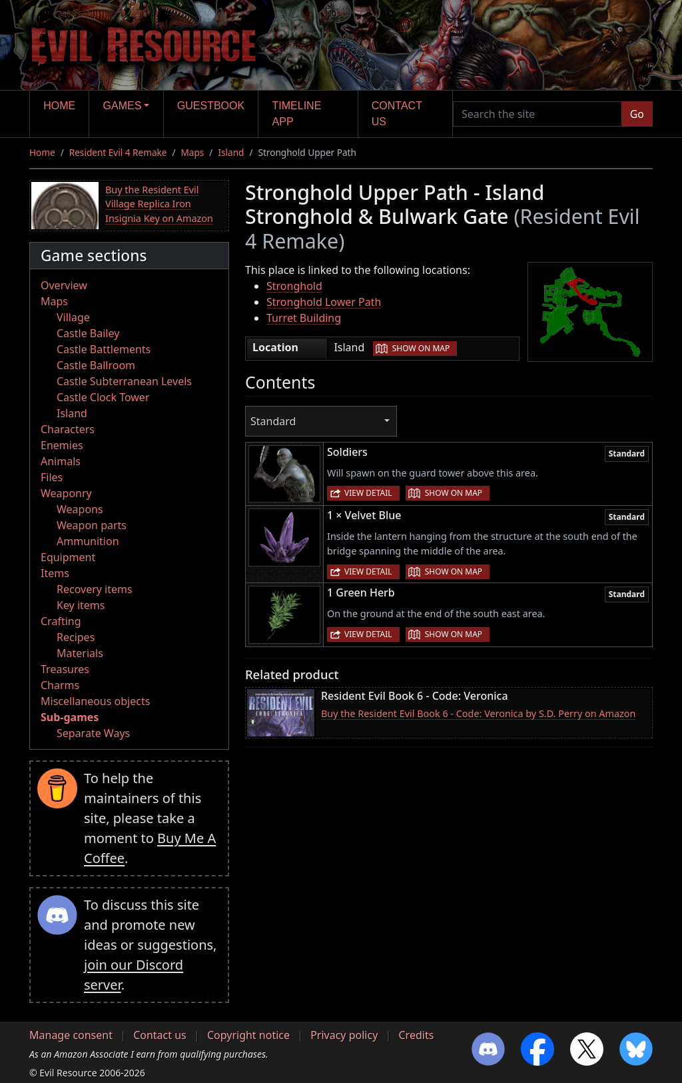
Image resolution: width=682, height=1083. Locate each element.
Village (73, 317)
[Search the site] (537, 114)
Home (59, 105)
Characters (68, 429)
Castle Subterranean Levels (124, 381)
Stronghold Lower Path (323, 302)
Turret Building (303, 318)
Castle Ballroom (96, 365)
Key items (81, 605)
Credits (416, 1035)
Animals (61, 461)
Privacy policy (344, 1035)
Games (122, 105)
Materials (80, 653)
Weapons (80, 509)
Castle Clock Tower (103, 397)
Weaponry (66, 493)
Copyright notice (248, 1035)
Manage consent (71, 1035)
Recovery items (95, 589)
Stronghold (294, 286)
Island (231, 152)
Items (55, 573)
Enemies (62, 445)
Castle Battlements (104, 349)
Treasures (65, 669)
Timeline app (297, 113)
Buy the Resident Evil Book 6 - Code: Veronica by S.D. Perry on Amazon (478, 713)
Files (52, 477)
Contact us (397, 113)
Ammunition (88, 541)
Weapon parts (92, 525)
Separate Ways (93, 733)
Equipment (68, 557)
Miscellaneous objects (95, 701)
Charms (60, 685)
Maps (192, 152)
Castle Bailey (88, 333)
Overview (64, 285)
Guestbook (210, 105)
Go (637, 114)
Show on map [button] (421, 348)
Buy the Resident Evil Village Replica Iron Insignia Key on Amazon (159, 204)
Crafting (61, 621)
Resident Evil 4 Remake (118, 152)
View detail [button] (368, 493)
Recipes (76, 637)
